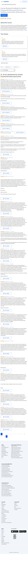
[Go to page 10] (24, 434)
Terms (2, 532)
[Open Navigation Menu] (2, 1)
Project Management (5, 455)
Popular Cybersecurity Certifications (7, 495)
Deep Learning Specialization (6, 470)
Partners (15, 504)
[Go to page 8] (20, 434)
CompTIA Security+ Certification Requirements (8, 488)
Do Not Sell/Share (4, 544)
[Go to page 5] (13, 434)
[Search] (20, 1)
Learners (15, 503)
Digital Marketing (4, 451)
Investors (3, 531)
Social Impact (3, 519)
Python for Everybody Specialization (7, 476)
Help (2, 535)
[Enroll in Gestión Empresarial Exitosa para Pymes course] (4, 15)
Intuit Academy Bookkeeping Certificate (17, 457)
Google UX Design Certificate (15, 452)
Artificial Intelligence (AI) (5, 447)
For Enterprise (4, 514)
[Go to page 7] (17, 434)
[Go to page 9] (22, 434)
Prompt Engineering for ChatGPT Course (7, 475)
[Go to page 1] (4, 434)
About (2, 503)
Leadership (3, 505)
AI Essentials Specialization (5, 465)
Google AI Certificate (14, 446)
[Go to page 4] (10, 434)
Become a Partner (4, 518)
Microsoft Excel (4, 453)
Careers (3, 507)
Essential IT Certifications (5, 489)
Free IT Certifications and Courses (6, 490)
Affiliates (3, 541)
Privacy (3, 533)
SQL (2, 457)
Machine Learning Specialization (6, 474)
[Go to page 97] (4, 436)
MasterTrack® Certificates (5, 512)
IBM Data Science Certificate (15, 456)
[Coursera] (6, 1)
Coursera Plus (4, 509)
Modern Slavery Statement (5, 542)
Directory (3, 540)
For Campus (3, 517)
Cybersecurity (4, 448)
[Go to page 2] (6, 434)
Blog (15, 507)
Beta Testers (16, 505)
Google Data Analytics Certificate (16, 448)
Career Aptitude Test (5, 484)
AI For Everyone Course (5, 467)
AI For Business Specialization (6, 466)
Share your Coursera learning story (7, 522)
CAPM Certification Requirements (6, 485)
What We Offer (4, 504)
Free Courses (3, 521)
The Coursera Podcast (17, 508)
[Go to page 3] (8, 434)
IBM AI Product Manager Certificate (16, 455)
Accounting (3, 446)
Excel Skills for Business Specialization (7, 471)
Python (3, 456)
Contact (3, 537)
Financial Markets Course (5, 472)
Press (2, 529)
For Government (4, 516)
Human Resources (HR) (5, 452)
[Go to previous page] (1, 434)
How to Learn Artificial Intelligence (6, 493)
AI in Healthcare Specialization (6, 469)
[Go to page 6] (15, 434)
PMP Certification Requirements (6, 494)
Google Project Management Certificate (17, 451)
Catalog (3, 508)
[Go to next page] (6, 436)
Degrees (3, 513)
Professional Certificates (5, 510)
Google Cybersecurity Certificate (16, 447)
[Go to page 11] (2, 436)
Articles (3, 538)
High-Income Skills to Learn (5, 491)
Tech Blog (15, 509)
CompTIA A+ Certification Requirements (7, 486)
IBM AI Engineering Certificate (15, 453)
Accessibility (3, 536)
